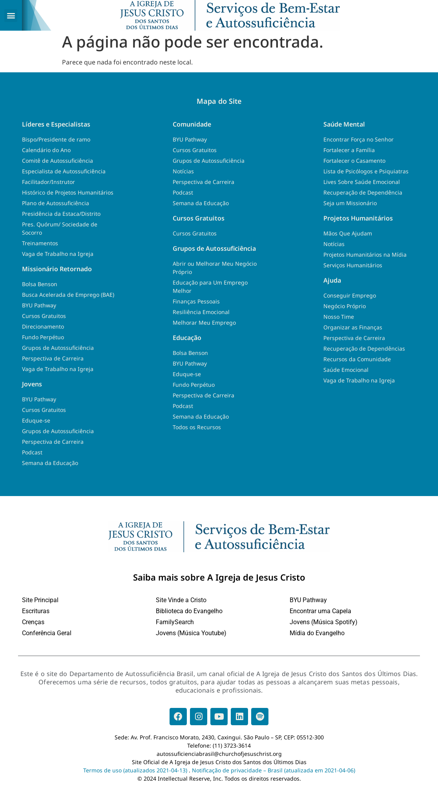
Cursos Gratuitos (198, 219)
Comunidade (192, 125)
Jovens (32, 385)
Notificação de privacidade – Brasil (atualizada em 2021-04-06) (273, 772)
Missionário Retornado (57, 270)
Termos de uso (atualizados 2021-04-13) (135, 772)
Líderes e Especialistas (56, 125)
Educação (187, 339)
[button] (10, 15)
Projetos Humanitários (358, 219)
